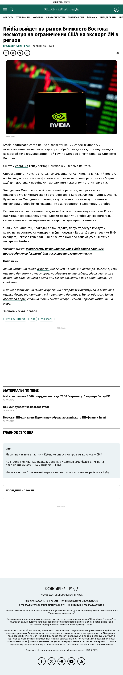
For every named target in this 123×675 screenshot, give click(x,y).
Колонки (38, 17)
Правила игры (76, 17)
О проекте (52, 601)
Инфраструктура (55, 17)
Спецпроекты (108, 17)
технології (46, 319)
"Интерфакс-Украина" (101, 619)
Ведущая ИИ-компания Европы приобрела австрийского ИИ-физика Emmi (54, 417)
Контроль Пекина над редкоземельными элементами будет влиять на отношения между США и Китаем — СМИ (55, 463)
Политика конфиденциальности (79, 601)
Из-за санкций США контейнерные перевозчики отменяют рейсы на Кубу (57, 472)
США (33, 319)
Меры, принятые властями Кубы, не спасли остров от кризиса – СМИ (54, 454)
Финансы (91, 17)
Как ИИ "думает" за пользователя (26, 407)
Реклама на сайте (35, 601)
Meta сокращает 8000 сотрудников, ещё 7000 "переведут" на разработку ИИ (56, 396)
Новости (8, 17)
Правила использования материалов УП (42, 605)
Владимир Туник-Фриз (16, 46)
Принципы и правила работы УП (86, 605)
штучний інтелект (15, 319)
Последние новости (20, 490)
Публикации (23, 17)
